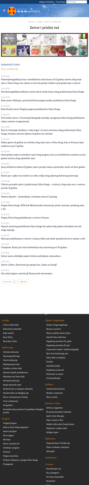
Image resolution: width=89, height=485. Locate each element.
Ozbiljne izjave (52, 432)
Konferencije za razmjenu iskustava (18, 389)
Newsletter (50, 481)
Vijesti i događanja (54, 320)
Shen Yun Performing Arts (57, 353)
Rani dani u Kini (10, 341)
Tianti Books (60, 2)
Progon (40, 22)
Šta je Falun (8, 337)
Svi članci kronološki (55, 477)
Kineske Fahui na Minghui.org (16, 393)
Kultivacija (7, 347)
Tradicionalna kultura (55, 389)
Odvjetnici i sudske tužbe (56, 428)
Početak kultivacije (11, 352)
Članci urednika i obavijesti (57, 447)
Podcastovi (51, 457)
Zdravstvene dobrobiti (12, 329)
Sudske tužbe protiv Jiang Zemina (60, 424)
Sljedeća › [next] (24, 282)
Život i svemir (52, 397)
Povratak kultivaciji (11, 381)
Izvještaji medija (53, 366)
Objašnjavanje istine (11, 364)
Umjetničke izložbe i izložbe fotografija (62, 349)
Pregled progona (10, 423)
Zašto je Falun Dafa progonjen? (16, 427)
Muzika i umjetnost (54, 393)
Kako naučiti (8, 333)
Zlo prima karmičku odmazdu (58, 412)
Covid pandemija (53, 378)
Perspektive (8, 405)
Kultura (49, 384)
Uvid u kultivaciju (10, 401)
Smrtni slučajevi (10, 431)
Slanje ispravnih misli (12, 385)
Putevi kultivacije (10, 360)
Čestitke (49, 362)
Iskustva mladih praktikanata (15, 372)
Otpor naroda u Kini (54, 420)
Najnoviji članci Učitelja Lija (58, 443)
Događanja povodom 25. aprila (59, 341)
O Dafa (5, 320)
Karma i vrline (52, 403)
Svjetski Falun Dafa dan (56, 337)
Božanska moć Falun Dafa (14, 376)
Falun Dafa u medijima (55, 358)
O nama (49, 464)
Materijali (50, 451)
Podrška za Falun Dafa (12, 368)
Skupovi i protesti (53, 329)
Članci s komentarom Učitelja (15, 397)
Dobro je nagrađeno (54, 408)
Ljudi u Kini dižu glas (55, 416)
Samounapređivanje (11, 356)
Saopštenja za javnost (55, 370)
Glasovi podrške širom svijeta (58, 333)
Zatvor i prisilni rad (53, 22)
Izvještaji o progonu (11, 448)
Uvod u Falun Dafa (10, 325)
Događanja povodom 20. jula (58, 345)
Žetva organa (8, 435)
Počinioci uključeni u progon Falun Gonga (20, 460)
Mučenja (6, 439)
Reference (50, 438)
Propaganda (8, 464)
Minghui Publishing (46, 2)
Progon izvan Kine (10, 456)
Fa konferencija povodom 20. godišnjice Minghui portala (23, 411)
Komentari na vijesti (54, 374)
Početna (31, 22)
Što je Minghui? (52, 473)
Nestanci (6, 452)
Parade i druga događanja (57, 325)
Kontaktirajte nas (53, 469)
